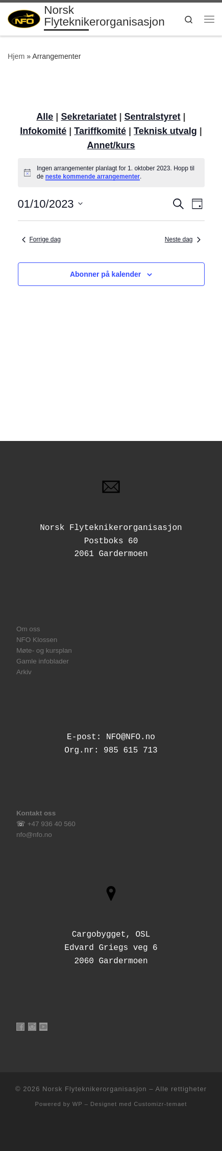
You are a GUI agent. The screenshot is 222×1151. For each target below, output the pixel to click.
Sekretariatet (88, 117)
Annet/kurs (111, 145)
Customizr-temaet (160, 1104)
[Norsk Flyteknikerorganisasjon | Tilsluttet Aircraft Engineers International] (24, 18)
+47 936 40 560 (52, 824)
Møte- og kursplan (44, 650)
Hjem (16, 56)
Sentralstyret (153, 117)
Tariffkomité (100, 131)
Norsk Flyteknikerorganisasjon (94, 1089)
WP (77, 1104)
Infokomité (43, 131)
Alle (44, 117)
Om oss (28, 629)
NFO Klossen (36, 640)
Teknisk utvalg (165, 131)
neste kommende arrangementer (92, 176)
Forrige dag (41, 239)
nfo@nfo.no (34, 834)
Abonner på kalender (105, 274)
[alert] (111, 172)
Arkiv (24, 672)
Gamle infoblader (42, 661)
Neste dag (183, 239)
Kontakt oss (36, 813)
